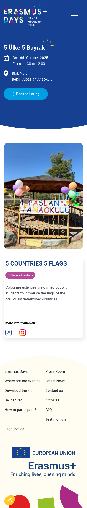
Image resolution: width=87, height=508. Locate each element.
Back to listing (25, 94)
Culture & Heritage (20, 275)
